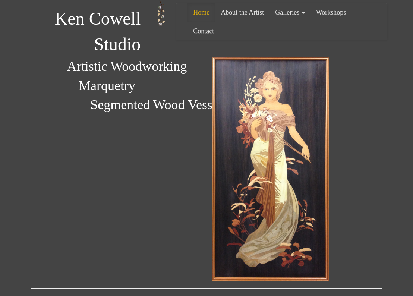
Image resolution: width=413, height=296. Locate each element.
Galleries (290, 12)
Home (201, 12)
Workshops (331, 12)
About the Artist (242, 12)
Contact (203, 31)
